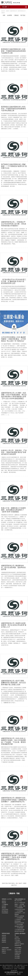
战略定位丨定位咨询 (6, 949)
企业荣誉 (9, 15)
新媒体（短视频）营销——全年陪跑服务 (20, 906)
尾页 (25, 883)
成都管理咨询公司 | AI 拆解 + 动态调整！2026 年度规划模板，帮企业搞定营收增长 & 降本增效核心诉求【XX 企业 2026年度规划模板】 (14, 395)
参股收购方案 (18, 945)
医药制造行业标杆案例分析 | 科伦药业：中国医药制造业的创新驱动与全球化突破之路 (13, 108)
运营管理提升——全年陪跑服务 (20, 913)
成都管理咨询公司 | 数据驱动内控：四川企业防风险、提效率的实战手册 (13, 567)
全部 (4, 15)
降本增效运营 (5, 911)
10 (20, 883)
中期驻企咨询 (18, 951)
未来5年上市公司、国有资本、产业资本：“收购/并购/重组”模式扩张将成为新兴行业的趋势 (14, 452)
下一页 (22, 883)
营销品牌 (4, 902)
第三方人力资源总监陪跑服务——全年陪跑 (20, 903)
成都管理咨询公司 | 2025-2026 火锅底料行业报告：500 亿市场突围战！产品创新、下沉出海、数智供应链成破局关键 (13, 741)
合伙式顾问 (17, 958)
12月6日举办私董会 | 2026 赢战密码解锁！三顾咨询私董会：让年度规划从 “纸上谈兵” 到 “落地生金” (13, 339)
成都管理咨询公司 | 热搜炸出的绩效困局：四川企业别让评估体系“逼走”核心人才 (13, 625)
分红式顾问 (17, 956)
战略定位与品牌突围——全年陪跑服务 (19, 916)
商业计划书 (17, 938)
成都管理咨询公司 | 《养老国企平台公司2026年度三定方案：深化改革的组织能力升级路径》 (13, 224)
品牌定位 (4, 951)
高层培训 (4, 935)
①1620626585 (21, 968)
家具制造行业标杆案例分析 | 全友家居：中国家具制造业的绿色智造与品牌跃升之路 (13, 51)
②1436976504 (14, 970)
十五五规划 (17, 940)
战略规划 (4, 901)
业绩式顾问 (17, 954)
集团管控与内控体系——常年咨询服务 (19, 923)
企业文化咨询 (5, 909)
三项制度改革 (18, 942)
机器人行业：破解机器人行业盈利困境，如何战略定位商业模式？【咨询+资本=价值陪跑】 (13, 510)
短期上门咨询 (18, 949)
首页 (13, 883)
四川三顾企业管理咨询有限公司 (12, 2)
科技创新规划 (5, 912)
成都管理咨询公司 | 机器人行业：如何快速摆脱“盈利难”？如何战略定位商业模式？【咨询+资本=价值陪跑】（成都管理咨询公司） (14, 856)
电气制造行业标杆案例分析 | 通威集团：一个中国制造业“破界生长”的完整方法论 (14, 166)
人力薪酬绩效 (5, 904)
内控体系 (4, 906)
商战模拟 (4, 940)
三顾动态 (16, 15)
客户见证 (23, 15)
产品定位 (4, 953)
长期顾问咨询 (18, 953)
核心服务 (5, 6)
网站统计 (19, 974)
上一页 (15, 883)
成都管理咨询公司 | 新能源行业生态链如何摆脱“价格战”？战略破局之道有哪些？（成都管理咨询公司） (14, 799)
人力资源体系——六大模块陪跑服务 (20, 920)
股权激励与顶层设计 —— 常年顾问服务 (19, 927)
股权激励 (4, 907)
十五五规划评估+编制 (20, 929)
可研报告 (17, 937)
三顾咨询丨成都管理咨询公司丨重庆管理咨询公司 (15, 10)
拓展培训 (4, 942)
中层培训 (4, 937)
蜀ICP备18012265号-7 (11, 974)
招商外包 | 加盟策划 (19, 943)
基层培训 (4, 938)
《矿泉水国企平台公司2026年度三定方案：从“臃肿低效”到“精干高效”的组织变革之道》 (13, 281)
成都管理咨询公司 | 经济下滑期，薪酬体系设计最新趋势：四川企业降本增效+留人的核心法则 (13, 682)
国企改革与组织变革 (19, 931)
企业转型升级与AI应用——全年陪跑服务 (20, 910)
